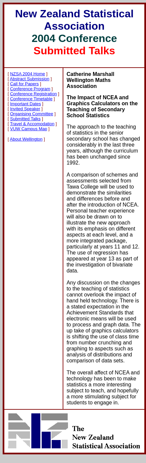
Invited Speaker (25, 108)
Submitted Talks (25, 118)
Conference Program (30, 88)
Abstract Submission (30, 78)
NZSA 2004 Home (27, 73)
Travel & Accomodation (32, 123)
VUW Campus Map (28, 128)
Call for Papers (24, 83)
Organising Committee (31, 113)
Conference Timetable (31, 98)
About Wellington (26, 139)
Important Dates (25, 103)
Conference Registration (33, 93)
